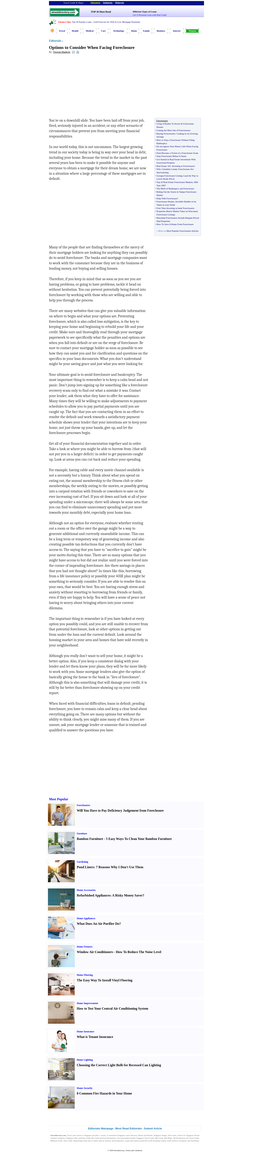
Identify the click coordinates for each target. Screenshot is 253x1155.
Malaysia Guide (56, 1141)
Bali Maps (168, 1138)
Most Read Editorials (128, 1128)
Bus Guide (95, 1138)
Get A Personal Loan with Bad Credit (150, 15)
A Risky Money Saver (127, 895)
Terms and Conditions (134, 1150)
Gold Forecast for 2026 (103, 22)
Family (146, 31)
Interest (176, 31)
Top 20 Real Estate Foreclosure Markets (174, 182)
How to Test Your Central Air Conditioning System (112, 1008)
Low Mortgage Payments (128, 22)
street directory (131, 1135)
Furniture (82, 833)
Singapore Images (160, 1135)
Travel (62, 31)
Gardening (82, 861)
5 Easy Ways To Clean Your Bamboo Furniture (139, 839)
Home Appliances (86, 918)
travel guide (124, 1138)
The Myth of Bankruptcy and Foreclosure (175, 188)
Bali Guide (159, 1138)
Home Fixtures (84, 946)
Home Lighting (85, 1059)
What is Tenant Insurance (95, 1037)
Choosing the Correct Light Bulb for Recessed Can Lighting (119, 1065)
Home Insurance (85, 1031)
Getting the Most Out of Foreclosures (173, 130)
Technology (118, 31)
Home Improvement (87, 1003)
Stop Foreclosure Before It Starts (171, 156)
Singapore (95, 2)
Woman (192, 31)
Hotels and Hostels (145, 1135)
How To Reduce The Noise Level (138, 952)
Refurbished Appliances (93, 895)
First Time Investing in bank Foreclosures (175, 208)
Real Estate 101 (163, 166)
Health (75, 31)
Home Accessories (86, 890)
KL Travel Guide (192, 1138)
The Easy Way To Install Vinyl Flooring (104, 980)
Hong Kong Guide (80, 1141)
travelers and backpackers (114, 1141)
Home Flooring (85, 975)
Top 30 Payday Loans (82, 22)
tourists (136, 1141)
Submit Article (153, 1128)
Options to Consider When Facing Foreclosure (92, 47)
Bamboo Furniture (90, 839)
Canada (163, 1141)
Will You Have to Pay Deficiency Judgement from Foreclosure (120, 810)
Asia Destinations (109, 1138)
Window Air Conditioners (95, 952)
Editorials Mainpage (100, 1128)
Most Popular (58, 799)
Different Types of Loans (145, 11)
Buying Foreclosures (165, 133)
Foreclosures (83, 805)
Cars (103, 31)
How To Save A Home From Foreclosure (175, 224)
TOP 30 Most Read (101, 11)
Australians (195, 1141)
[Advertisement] (82, 87)
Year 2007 (161, 185)
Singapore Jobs (56, 1143)
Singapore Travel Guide (145, 1138)
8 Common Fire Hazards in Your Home (104, 1093)
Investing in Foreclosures (183, 166)
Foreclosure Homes (165, 201)
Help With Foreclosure (166, 198)
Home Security (84, 1088)
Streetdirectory (119, 1150)
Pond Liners (85, 867)
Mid (196, 182)
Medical (90, 31)
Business (161, 31)
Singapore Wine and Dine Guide (78, 1138)
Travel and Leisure (74, 1135)
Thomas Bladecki (61, 52)
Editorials (55, 40)
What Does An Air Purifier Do (98, 923)
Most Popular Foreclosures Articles (183, 231)
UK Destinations (179, 1138)
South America (172, 1141)
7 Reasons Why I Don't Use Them (119, 867)
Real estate (172, 1135)
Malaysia (119, 2)
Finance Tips (64, 22)
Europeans (183, 1141)
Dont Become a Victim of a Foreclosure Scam (177, 153)
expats (127, 1141)
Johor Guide (67, 1141)
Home (134, 31)
